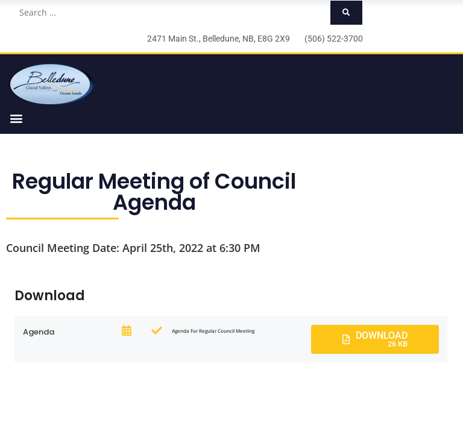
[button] (16, 118)
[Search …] (171, 13)
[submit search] (346, 12)
